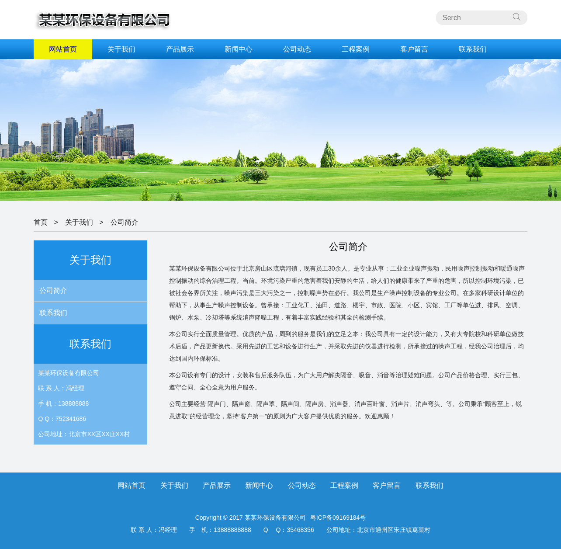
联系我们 (473, 49)
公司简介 (125, 222)
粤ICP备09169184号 (338, 517)
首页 (41, 222)
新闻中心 (239, 49)
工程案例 (356, 49)
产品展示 (180, 49)
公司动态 (297, 49)
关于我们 (121, 49)
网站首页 (63, 49)
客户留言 (414, 49)
